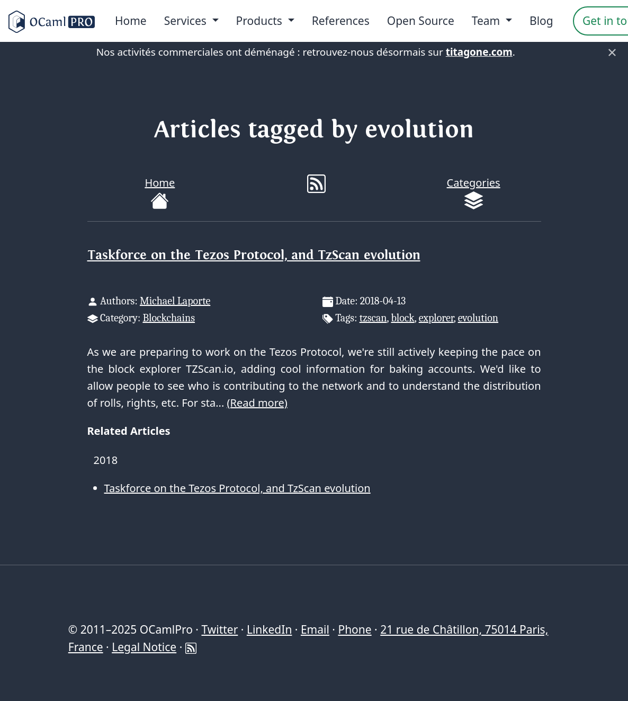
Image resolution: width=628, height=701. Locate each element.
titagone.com (479, 52)
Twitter (219, 629)
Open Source (420, 20)
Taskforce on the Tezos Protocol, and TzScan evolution (253, 255)
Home (131, 20)
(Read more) (257, 403)
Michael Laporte (175, 301)
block (402, 318)
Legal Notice (144, 646)
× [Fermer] (612, 51)
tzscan (373, 318)
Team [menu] (487, 20)
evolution (478, 318)
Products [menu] (260, 20)
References (341, 20)
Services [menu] (187, 20)
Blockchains (168, 318)
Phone (354, 629)
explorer (436, 318)
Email (315, 629)
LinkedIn (269, 629)
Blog (541, 20)
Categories (473, 193)
